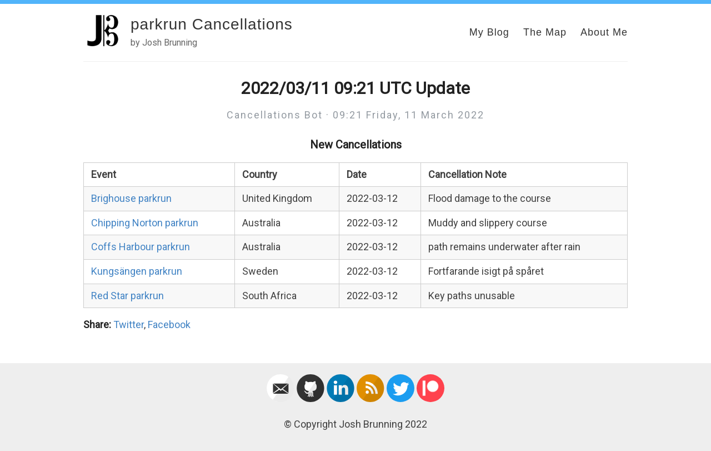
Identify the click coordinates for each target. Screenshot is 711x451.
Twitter (128, 324)
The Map (545, 32)
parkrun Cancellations (212, 24)
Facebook (169, 324)
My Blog (489, 32)
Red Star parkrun (127, 295)
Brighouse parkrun (131, 198)
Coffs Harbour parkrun (140, 246)
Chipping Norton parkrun (144, 223)
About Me (604, 32)
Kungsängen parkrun (136, 271)
